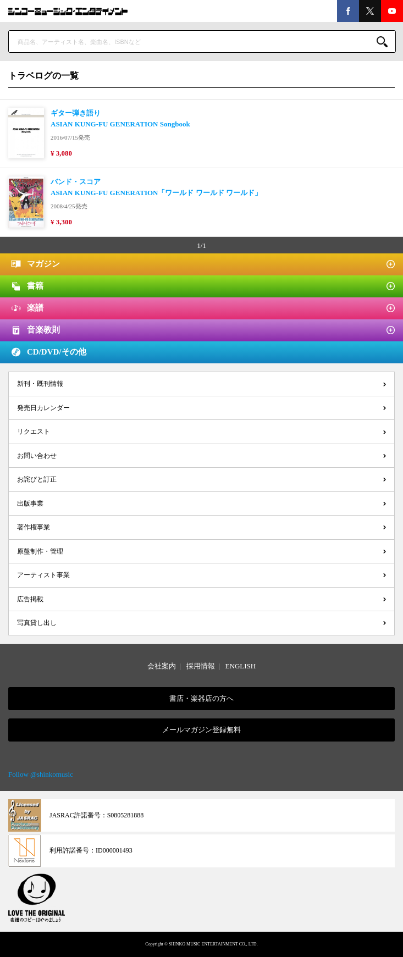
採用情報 (200, 666)
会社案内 (161, 666)
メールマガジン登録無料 (201, 730)
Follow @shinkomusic (40, 774)
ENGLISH (240, 666)
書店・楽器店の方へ (201, 698)
